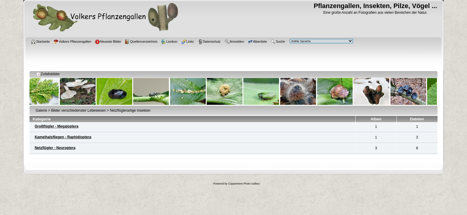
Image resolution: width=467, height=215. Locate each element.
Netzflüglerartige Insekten (130, 110)
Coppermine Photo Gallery (244, 183)
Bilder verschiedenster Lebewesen (78, 110)
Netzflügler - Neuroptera (55, 148)
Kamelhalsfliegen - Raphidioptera (63, 137)
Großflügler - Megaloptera (56, 126)
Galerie (41, 110)
